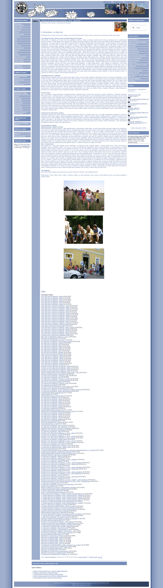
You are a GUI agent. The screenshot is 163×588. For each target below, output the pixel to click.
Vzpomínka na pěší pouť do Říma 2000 (53, 326)
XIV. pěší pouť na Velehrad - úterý (51, 405)
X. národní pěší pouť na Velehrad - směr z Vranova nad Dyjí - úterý (61, 500)
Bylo (15, 39)
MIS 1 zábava (18, 98)
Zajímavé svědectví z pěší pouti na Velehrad (54, 455)
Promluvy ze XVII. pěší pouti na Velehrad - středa (56, 369)
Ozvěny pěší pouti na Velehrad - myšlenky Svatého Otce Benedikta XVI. (63, 493)
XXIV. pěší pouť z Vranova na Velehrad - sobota (55, 305)
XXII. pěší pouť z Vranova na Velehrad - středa (55, 330)
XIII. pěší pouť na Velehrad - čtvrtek (51, 414)
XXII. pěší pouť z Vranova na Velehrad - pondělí (55, 333)
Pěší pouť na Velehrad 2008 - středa (52, 542)
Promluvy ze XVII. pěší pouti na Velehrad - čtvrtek (56, 368)
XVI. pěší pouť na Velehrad (49, 385)
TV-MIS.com (118, 2)
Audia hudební (18, 107)
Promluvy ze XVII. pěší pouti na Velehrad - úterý (55, 371)
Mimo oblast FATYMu (20, 57)
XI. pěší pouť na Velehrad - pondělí (51, 478)
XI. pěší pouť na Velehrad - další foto (52, 456)
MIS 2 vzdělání (18, 100)
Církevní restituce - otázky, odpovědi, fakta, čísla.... (138, 76)
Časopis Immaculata (133, 60)
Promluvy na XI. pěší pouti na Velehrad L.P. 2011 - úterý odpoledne (61, 473)
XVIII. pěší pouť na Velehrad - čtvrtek (52, 358)
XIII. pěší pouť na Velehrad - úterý (51, 417)
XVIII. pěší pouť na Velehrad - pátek (52, 357)
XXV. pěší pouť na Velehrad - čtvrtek (52, 299)
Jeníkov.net (131, 68)
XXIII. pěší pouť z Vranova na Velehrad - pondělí (55, 323)
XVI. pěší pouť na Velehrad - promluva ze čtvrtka (55, 379)
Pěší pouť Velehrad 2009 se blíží (51, 534)
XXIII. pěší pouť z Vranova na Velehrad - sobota (55, 315)
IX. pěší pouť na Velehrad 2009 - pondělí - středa (55, 526)
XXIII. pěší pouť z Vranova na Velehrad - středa (55, 319)
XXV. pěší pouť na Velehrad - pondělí (52, 304)
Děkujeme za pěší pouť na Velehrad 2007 (53, 553)
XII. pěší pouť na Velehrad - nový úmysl (53, 444)
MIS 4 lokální (17, 105)
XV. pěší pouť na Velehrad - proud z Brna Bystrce (56, 391)
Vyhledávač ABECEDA (134, 78)
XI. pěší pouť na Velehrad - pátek (51, 461)
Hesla (15, 43)
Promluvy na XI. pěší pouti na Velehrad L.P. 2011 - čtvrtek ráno (60, 469)
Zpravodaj (17, 36)
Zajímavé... (17, 55)
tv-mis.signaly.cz (25, 146)
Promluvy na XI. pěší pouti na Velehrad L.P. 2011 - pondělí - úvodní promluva (64, 479)
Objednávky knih (19, 84)
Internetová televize (133, 51)
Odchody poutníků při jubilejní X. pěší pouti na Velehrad (58, 507)
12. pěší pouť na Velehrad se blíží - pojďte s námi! (56, 447)
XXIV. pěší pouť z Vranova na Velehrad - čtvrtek (55, 309)
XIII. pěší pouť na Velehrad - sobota (51, 413)
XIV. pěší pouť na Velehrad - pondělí (52, 406)
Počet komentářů (82, 557)
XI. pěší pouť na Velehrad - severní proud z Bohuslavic (57, 484)
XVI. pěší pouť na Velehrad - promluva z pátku (55, 375)
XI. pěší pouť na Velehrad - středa (51, 470)
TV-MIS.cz (129, 2)
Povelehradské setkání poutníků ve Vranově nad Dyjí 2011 (58, 453)
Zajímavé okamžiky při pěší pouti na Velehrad (54, 511)
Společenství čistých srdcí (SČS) (137, 42)
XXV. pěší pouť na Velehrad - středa (52, 301)
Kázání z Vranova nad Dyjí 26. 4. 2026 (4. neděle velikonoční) (50, 571)
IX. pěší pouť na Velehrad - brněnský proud (54, 528)
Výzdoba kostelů (18, 59)
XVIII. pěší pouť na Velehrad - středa (52, 360)
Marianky (16, 50)
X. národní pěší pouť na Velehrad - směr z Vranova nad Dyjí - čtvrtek (61, 497)
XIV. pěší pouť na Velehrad (49, 408)
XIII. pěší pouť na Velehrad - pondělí (52, 419)
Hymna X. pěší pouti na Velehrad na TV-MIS (54, 504)
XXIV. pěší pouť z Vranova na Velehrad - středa (55, 310)
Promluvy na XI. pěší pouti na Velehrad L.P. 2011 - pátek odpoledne (61, 462)
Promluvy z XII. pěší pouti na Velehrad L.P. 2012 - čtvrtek (58, 436)
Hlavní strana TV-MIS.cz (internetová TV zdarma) (20, 93)
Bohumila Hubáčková (50, 557)
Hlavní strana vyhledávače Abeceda (21, 124)
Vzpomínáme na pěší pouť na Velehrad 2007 (54, 546)
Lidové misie (17, 45)
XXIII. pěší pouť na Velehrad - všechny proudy (55, 324)
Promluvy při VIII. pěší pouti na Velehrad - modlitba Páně (58, 523)
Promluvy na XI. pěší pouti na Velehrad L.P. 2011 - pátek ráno (59, 464)
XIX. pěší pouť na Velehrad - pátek (51, 346)
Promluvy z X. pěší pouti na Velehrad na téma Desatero (57, 501)
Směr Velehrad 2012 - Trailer (49, 424)
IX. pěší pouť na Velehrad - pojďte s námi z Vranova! (56, 532)
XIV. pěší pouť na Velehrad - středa (51, 403)
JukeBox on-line (132, 62)
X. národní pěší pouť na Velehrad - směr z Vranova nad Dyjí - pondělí (62, 503)
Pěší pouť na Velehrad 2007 (49, 549)
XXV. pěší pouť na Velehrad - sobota (52, 296)
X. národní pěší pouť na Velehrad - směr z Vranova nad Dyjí (59, 509)
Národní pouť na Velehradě (49, 420)
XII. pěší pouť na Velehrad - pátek (51, 431)
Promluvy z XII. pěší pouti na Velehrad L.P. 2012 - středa (58, 438)
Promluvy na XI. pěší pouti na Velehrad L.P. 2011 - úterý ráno (59, 476)
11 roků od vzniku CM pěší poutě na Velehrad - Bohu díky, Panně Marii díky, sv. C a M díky (68, 450)
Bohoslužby (17, 29)
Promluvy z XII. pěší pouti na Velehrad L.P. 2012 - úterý (57, 441)
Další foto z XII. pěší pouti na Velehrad (52, 430)
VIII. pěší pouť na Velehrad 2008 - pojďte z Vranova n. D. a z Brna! (61, 545)
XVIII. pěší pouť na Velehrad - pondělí (52, 363)
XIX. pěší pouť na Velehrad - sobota (52, 343)
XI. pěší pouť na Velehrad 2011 (50, 483)
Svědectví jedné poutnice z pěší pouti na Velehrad (56, 428)
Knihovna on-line (19, 79)
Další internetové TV (133, 53)
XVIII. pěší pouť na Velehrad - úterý (51, 361)
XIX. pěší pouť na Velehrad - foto (51, 344)
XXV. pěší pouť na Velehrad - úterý (51, 302)
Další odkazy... (132, 81)
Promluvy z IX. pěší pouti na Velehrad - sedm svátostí (57, 521)
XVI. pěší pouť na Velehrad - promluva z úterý (55, 383)
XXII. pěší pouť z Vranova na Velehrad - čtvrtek (55, 329)
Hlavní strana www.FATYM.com (19, 24)
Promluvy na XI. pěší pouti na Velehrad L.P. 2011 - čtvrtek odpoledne (61, 467)
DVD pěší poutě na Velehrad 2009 (51, 520)
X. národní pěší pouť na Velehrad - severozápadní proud (58, 515)
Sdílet (43, 291)
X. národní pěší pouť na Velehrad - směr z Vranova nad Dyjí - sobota (62, 495)
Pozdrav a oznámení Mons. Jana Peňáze (53, 374)
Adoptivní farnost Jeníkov (135, 70)
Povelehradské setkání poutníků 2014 (52, 392)
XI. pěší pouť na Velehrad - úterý (51, 475)
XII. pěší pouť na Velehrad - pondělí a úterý (54, 439)
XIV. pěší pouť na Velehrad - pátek (51, 400)
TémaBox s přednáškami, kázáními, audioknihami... (138, 65)
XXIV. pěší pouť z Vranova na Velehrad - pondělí (55, 313)
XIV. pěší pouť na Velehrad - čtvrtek (51, 402)
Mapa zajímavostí (19, 48)
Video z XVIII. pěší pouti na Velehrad (52, 354)
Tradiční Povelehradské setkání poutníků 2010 (55, 489)
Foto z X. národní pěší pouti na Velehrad (53, 492)
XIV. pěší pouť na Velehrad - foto (51, 397)
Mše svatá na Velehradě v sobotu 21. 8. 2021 (54, 337)
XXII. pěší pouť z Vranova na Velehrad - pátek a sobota (57, 327)
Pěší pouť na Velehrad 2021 (49, 338)
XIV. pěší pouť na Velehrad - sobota (51, 399)
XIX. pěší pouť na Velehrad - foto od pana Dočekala (56, 341)
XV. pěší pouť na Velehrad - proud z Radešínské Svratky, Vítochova (61, 389)
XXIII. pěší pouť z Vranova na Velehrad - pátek (55, 316)
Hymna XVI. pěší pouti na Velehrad (51, 382)
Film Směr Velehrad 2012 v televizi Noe (53, 422)
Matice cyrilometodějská (134, 58)
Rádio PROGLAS (132, 49)
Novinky (16, 96)
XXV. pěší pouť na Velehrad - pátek (51, 298)
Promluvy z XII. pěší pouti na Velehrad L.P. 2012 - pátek (57, 433)
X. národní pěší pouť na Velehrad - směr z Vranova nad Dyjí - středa (61, 498)
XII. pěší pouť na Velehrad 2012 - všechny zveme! (56, 445)
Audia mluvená (18, 110)
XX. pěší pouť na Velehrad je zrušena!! (52, 340)
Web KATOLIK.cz (133, 44)
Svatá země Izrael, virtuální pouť (137, 55)
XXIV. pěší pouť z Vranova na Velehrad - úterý (55, 312)
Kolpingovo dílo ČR (133, 73)
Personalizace (18, 65)
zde (25, 144)
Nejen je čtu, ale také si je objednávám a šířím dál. (135, 122)
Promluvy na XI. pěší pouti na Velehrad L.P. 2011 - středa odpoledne (61, 472)
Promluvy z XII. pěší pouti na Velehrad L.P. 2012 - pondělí (58, 442)
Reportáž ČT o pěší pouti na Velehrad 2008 (54, 535)
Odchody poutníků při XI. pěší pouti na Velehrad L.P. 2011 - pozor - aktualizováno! (65, 481)
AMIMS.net (107, 2)
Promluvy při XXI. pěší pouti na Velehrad (53, 335)
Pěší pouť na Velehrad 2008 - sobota (52, 537)
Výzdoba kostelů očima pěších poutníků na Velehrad (56, 525)
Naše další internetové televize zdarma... (20, 113)
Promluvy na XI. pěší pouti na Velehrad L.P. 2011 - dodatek (58, 459)
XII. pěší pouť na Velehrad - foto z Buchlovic (54, 427)
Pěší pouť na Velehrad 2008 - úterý (51, 543)
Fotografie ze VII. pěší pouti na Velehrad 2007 (55, 551)
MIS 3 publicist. (18, 103)
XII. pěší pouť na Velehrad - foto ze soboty (54, 425)
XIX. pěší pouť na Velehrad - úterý (51, 351)
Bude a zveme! (18, 27)
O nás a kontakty (19, 61)
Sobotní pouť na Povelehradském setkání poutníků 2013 (58, 411)
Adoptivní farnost (19, 34)
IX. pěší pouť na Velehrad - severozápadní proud (55, 529)
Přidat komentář (93, 557)
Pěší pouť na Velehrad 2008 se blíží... (52, 548)
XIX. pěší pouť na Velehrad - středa (51, 349)
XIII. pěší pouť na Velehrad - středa (51, 416)
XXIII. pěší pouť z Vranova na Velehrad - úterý (55, 321)
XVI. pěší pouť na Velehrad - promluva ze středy (55, 380)
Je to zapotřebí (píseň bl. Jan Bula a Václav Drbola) (47, 577)
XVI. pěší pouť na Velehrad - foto (51, 377)
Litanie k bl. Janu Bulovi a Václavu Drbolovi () (45, 572)
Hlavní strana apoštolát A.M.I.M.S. (20, 77)
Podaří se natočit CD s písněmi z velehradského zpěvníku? (58, 487)
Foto (15, 41)
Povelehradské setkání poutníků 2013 (52, 410)
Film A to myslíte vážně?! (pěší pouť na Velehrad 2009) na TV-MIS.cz (61, 514)
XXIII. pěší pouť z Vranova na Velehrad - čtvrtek (55, 318)
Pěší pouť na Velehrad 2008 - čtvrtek (52, 540)
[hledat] (138, 28)
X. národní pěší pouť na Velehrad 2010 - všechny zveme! (58, 506)
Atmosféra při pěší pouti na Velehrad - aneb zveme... (57, 531)
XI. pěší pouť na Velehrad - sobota (51, 458)
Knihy (16, 52)
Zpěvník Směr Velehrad (48, 486)
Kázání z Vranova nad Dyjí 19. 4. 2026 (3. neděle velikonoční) (50, 576)
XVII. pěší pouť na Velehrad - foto (51, 365)
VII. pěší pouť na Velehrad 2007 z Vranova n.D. (55, 554)
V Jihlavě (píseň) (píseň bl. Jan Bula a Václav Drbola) (48, 574)
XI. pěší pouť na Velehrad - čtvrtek (51, 466)
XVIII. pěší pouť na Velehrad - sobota (52, 355)
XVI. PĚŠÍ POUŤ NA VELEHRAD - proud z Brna (55, 386)
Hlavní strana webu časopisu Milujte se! (22, 133)
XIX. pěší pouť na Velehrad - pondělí (52, 352)
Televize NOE (131, 46)
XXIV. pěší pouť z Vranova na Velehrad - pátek (55, 307)
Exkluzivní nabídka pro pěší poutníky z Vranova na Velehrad (59, 518)
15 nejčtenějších (18, 68)
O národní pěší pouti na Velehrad (51, 490)
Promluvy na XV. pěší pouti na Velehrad (53, 388)
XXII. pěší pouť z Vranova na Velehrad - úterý (54, 332)
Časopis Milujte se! (133, 39)
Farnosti (16, 32)
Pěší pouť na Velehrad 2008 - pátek (51, 539)
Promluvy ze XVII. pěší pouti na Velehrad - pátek (55, 366)
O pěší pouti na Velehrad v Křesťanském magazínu (56, 452)
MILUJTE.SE (140, 2)
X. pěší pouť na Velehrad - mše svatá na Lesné (55, 517)
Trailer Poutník (45, 394)
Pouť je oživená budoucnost (49, 448)
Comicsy (16, 82)
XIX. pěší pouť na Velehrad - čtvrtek (51, 347)
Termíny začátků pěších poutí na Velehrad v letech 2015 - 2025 (60, 372)
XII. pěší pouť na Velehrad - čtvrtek (51, 434)
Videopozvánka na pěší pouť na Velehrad (53, 512)
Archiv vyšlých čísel (19, 136)
